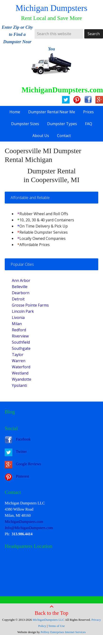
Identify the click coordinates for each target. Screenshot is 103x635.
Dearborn (20, 292)
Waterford (21, 367)
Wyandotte (21, 379)
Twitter (21, 452)
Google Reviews (28, 464)
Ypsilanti (19, 385)
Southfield (21, 342)
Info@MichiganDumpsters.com (29, 528)
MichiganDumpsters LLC (48, 619)
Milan (17, 323)
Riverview (20, 336)
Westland (20, 373)
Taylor (17, 354)
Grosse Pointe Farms (30, 305)
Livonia (18, 317)
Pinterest (22, 476)
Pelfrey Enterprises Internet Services (63, 632)
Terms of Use (56, 626)
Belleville (19, 286)
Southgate (21, 348)
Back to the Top (51, 610)
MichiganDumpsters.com (24, 522)
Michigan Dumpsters (51, 8)
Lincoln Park (23, 311)
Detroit (18, 299)
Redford (19, 329)
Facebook (23, 439)
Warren (18, 360)
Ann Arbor (21, 280)
